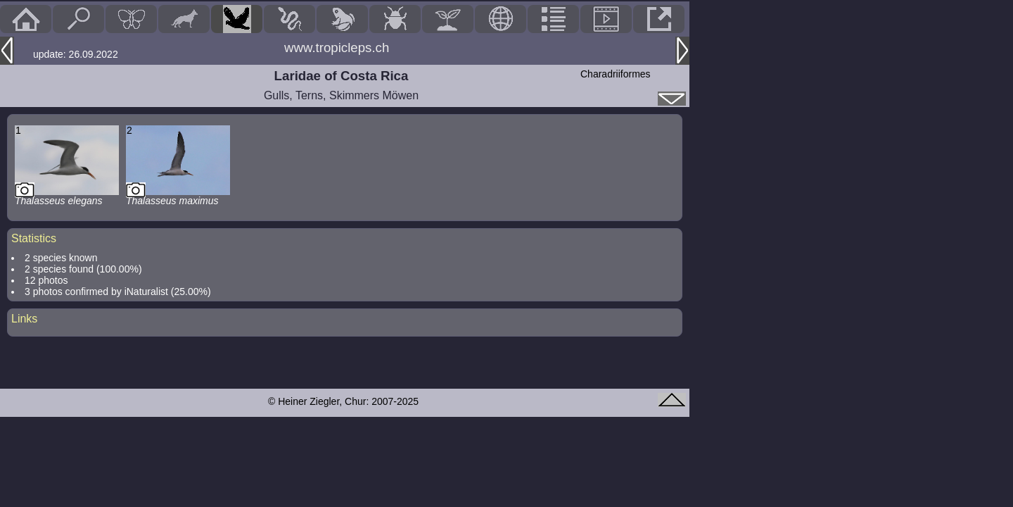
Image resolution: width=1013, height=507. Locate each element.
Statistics (33, 238)
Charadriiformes (615, 74)
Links (24, 319)
